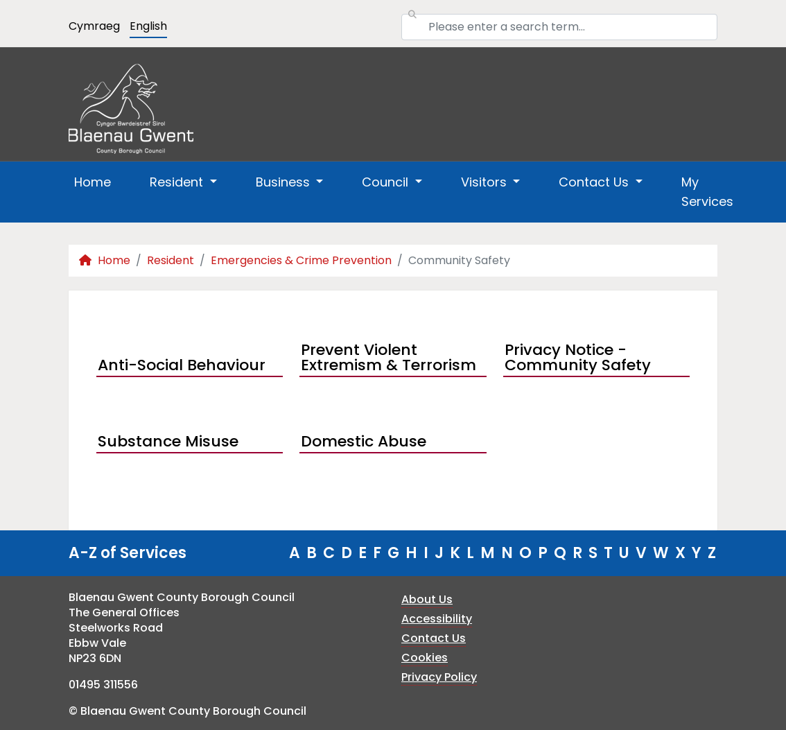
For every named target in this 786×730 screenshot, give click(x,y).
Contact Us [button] (595, 182)
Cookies (424, 658)
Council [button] (387, 182)
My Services (707, 191)
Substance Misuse (168, 441)
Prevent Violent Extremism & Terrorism (388, 359)
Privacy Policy (439, 677)
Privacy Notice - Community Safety (578, 359)
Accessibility (436, 619)
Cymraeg (94, 26)
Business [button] (284, 182)
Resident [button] (178, 182)
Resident (170, 260)
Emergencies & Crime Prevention (301, 260)
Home (92, 182)
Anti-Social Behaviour (181, 365)
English (148, 26)
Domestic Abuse (363, 441)
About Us (427, 599)
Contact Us (433, 638)
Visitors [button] (485, 182)
